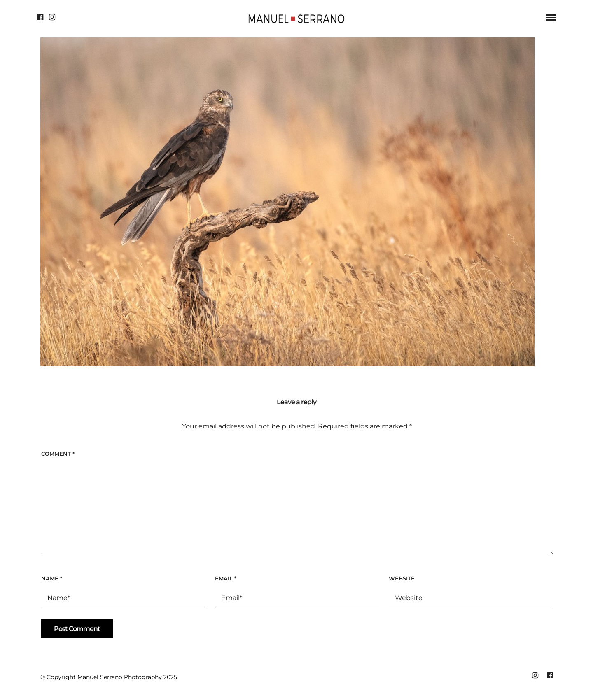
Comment (58, 453)
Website (402, 578)
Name (51, 578)
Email (225, 578)
